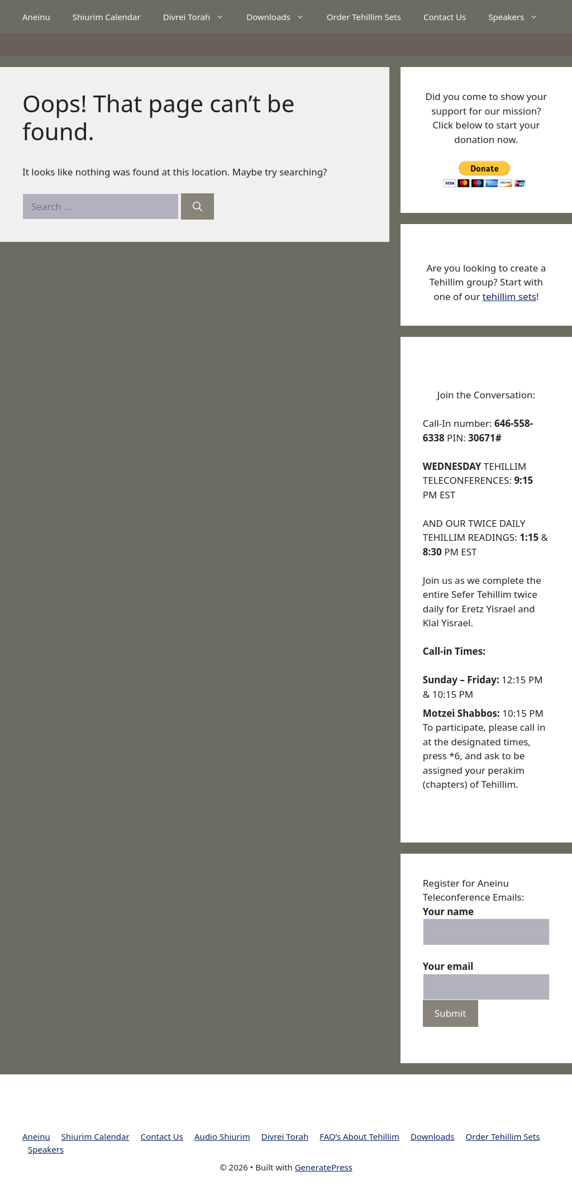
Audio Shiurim (222, 1136)
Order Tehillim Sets (364, 16)
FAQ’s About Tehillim (359, 1136)
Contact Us (444, 16)
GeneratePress (323, 1167)
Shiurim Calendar (107, 16)
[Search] (197, 206)
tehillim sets (509, 296)
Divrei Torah (199, 17)
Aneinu (36, 16)
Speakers (518, 17)
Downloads (281, 17)
